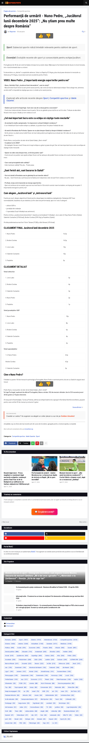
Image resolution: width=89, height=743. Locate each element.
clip (34, 715)
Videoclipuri (22, 715)
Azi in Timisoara (47, 683)
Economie (34, 647)
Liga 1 (9, 671)
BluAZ (33, 552)
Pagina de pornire (10, 11)
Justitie (49, 659)
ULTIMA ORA (76, 659)
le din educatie (11, 699)
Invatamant (40, 651)
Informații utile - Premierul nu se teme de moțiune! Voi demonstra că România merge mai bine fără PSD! (49, 597)
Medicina (66, 643)
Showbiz (55, 651)
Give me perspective (66, 683)
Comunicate (46, 687)
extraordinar (10, 623)
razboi (78, 679)
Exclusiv (62, 659)
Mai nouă (6, 522)
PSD (23, 723)
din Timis (75, 691)
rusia (64, 691)
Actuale (41, 719)
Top (8, 687)
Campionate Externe (29, 699)
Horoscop (56, 675)
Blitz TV (67, 715)
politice (59, 707)
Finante (47, 647)
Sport (46, 98)
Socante (26, 663)
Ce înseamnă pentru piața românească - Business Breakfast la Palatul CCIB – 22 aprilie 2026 (47, 587)
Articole (27, 695)
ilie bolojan (64, 703)
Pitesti (49, 679)
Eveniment (20, 667)
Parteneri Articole (12, 695)
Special (9, 715)
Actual (33, 671)
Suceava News (64, 671)
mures (38, 695)
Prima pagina (11, 675)
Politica (9, 647)
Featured (54, 667)
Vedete (67, 651)
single (44, 711)
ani (54, 691)
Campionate (27, 675)
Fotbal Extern (11, 679)
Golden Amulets (67, 416)
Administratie (51, 695)
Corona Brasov (36, 707)
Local (69, 675)
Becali (18, 719)
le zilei (21, 647)
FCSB (22, 683)
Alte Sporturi (46, 699)
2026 (38, 659)
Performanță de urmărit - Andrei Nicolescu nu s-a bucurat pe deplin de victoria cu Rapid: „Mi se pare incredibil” (44, 476)
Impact (53, 719)
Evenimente (42, 675)
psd (8, 719)
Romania (10, 639)
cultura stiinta (31, 711)
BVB (46, 691)
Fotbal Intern (25, 659)
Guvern (72, 647)
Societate (10, 659)
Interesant (9, 626)
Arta (60, 655)
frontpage (10, 703)
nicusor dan (10, 723)
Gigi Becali (38, 703)
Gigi (46, 723)
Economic (36, 679)
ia (55, 723)
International (50, 639)
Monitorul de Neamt (37, 667)
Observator (10, 683)
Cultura (49, 655)
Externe (36, 639)
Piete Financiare (64, 679)
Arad (76, 663)
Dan (44, 715)
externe (23, 643)
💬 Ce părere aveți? (44, 512)
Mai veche (82, 522)
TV (49, 707)
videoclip (56, 711)
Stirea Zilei (73, 687)
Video (78, 715)
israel (35, 691)
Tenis (18, 711)
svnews (21, 671)
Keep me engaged (12, 691)
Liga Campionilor (74, 707)
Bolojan (29, 719)
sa (26, 691)
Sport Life (65, 719)
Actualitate (37, 643)
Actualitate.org (28, 429)
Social (9, 655)
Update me (22, 655)
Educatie (27, 651)
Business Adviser (71, 711)
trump (33, 687)
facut (58, 699)
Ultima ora (64, 663)
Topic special (20, 687)
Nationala (60, 687)
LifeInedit (70, 699)
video (23, 707)
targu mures (23, 703)
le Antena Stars (67, 695)
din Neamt (68, 667)
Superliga (37, 655)
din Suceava (10, 707)
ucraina (33, 683)
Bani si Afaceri (11, 663)
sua (24, 679)
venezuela (55, 715)
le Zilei (51, 663)
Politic (72, 655)
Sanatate (52, 643)
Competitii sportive (23, 11)
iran (8, 667)
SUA (8, 711)
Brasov (39, 663)
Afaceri (59, 647)
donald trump (47, 671)
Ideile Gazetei (30, 436)
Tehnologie (34, 723)
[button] (2, 3)
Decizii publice (12, 651)
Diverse (10, 643)
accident (50, 703)
